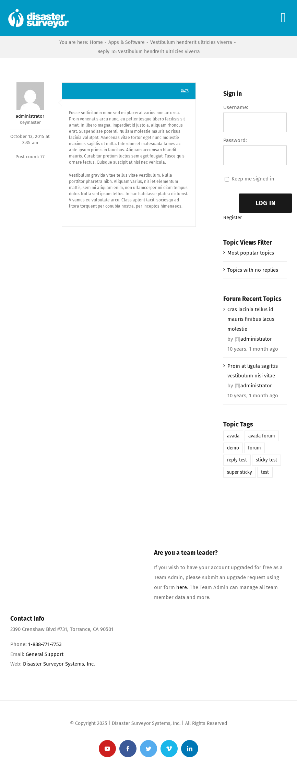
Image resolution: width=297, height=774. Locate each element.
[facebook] (127, 748)
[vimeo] (169, 748)
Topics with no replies (252, 270)
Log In (266, 203)
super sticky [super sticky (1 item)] (239, 472)
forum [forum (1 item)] (254, 448)
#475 (185, 91)
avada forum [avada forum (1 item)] (261, 436)
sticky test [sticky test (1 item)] (266, 460)
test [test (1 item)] (265, 472)
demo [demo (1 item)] (233, 448)
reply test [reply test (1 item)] (237, 460)
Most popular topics (250, 253)
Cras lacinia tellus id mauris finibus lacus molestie (250, 319)
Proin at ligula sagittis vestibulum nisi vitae (252, 371)
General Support (44, 654)
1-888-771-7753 (44, 644)
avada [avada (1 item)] (233, 436)
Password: (235, 140)
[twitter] (148, 748)
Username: (235, 107)
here (181, 587)
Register (232, 217)
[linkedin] (189, 748)
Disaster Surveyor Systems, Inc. (59, 664)
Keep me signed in (252, 179)
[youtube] (107, 748)
